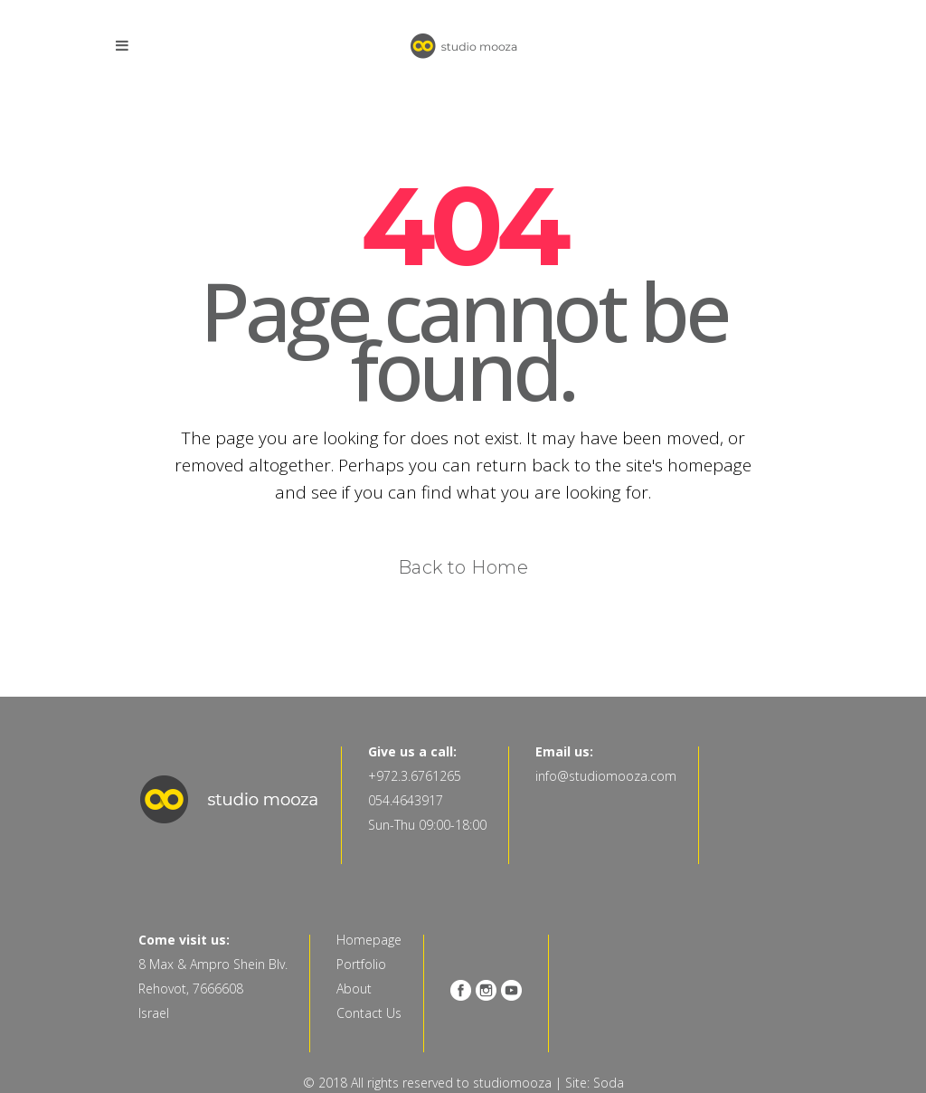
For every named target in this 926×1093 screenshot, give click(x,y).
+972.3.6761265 (414, 775)
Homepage (369, 939)
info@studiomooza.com (605, 775)
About (354, 988)
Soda (608, 1082)
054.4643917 (405, 800)
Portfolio (361, 964)
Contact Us (369, 1013)
